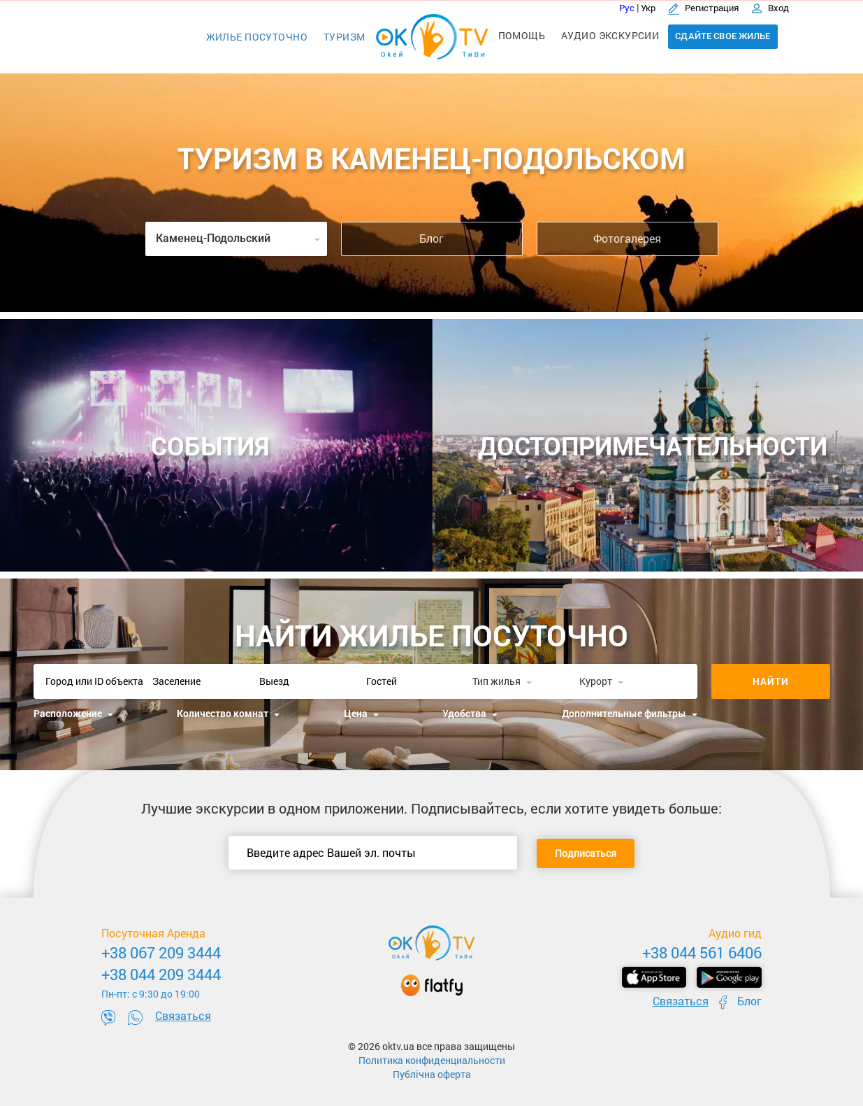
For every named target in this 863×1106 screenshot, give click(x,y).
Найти (771, 681)
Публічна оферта (432, 1074)
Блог (431, 238)
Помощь (522, 35)
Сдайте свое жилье (722, 36)
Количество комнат (228, 713)
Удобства (470, 713)
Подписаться (585, 853)
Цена (361, 713)
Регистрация (704, 7)
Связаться (183, 1015)
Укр (648, 7)
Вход (770, 7)
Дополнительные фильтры (629, 713)
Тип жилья (502, 681)
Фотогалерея (627, 238)
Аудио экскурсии (610, 35)
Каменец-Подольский (238, 238)
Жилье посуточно (256, 36)
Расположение (73, 713)
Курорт (601, 681)
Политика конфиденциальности (431, 1060)
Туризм (344, 36)
